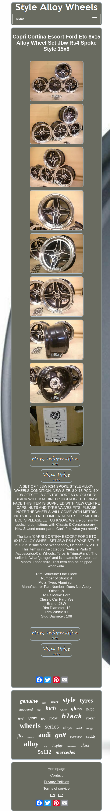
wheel (63, 709)
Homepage (56, 769)
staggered (26, 709)
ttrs (43, 718)
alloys (67, 728)
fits (20, 735)
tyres (86, 700)
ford (21, 718)
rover (90, 718)
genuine (29, 701)
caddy (91, 736)
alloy (31, 744)
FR (60, 795)
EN (52, 795)
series (52, 726)
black (72, 716)
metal (79, 728)
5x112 (45, 752)
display (57, 745)
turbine (31, 737)
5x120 (90, 709)
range (89, 728)
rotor (53, 718)
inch (51, 708)
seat (39, 709)
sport (32, 717)
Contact (56, 775)
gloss (76, 708)
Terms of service (56, 788)
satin (44, 703)
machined (76, 736)
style (69, 700)
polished (71, 746)
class (85, 745)
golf (60, 735)
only (45, 746)
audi (44, 734)
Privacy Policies (56, 782)
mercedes (65, 752)
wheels (29, 726)
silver (54, 702)
